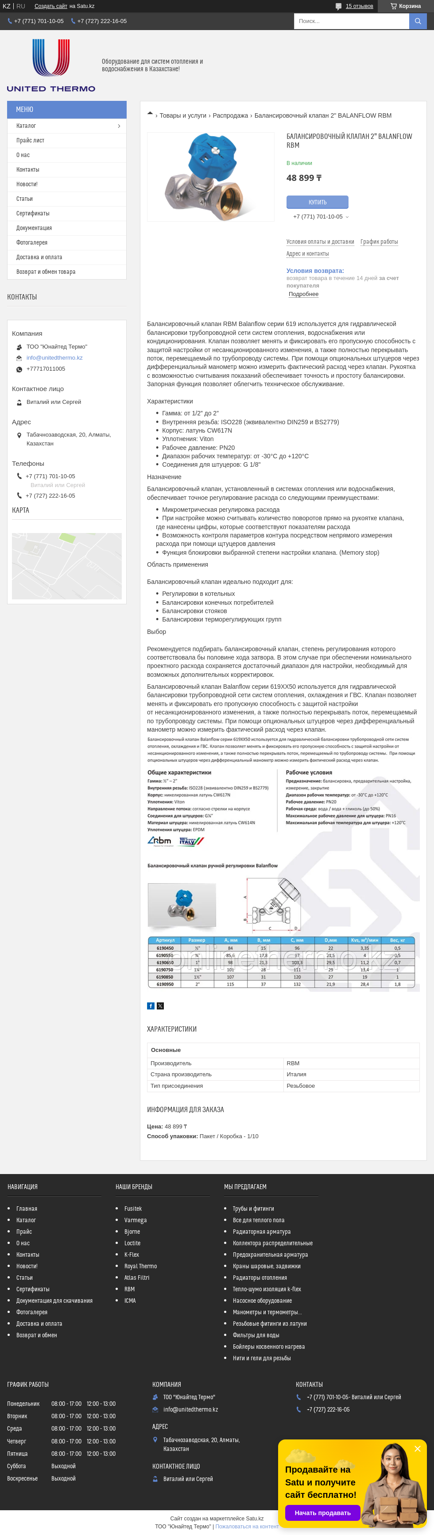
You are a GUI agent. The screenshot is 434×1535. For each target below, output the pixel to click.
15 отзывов (359, 6)
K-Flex (131, 1255)
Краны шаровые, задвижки (267, 1266)
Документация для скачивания (54, 1301)
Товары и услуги (182, 115)
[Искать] (418, 21)
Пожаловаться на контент (247, 1526)
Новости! (27, 184)
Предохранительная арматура (270, 1255)
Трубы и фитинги (253, 1209)
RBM (129, 1289)
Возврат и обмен (36, 1335)
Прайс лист (30, 140)
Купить (318, 202)
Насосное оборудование (262, 1301)
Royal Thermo (140, 1266)
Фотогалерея (31, 242)
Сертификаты (33, 213)
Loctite (132, 1243)
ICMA (130, 1301)
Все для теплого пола (259, 1220)
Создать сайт (51, 6)
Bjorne (132, 1232)
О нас (23, 155)
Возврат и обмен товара (46, 272)
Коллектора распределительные (273, 1243)
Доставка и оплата (39, 257)
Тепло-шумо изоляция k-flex (267, 1289)
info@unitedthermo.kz (55, 357)
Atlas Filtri (137, 1278)
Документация (34, 228)
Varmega (135, 1220)
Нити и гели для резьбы (262, 1358)
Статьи (24, 199)
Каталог (26, 126)
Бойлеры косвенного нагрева (269, 1347)
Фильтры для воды (256, 1335)
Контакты (27, 169)
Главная (26, 1209)
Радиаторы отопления (260, 1278)
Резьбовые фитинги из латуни (270, 1324)
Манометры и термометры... (267, 1312)
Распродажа (230, 115)
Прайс (24, 1232)
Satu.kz (255, 1519)
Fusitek (133, 1209)
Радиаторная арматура (262, 1232)
